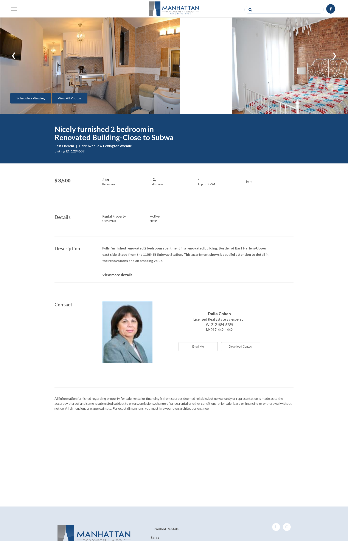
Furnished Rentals (165, 529)
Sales (155, 537)
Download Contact (240, 346)
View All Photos (69, 98)
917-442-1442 (222, 330)
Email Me (198, 346)
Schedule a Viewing (31, 98)
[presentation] (13, 53)
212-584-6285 (222, 325)
